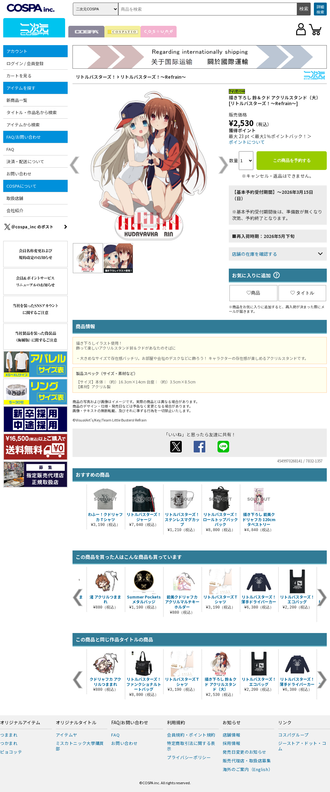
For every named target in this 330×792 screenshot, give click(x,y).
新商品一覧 (16, 100)
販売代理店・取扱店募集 (247, 760)
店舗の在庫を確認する (254, 254)
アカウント (16, 51)
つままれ (9, 735)
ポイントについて (247, 142)
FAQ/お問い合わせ (23, 137)
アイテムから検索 (23, 125)
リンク (285, 723)
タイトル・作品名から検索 (31, 112)
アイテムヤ (66, 735)
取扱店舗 (14, 198)
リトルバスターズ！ (96, 77)
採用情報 (231, 743)
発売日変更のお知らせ (245, 752)
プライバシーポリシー (189, 757)
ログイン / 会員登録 (25, 63)
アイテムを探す (20, 88)
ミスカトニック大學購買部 (80, 746)
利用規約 (176, 723)
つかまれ (9, 743)
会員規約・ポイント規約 (191, 735)
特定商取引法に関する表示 (191, 746)
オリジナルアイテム (20, 723)
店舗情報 (231, 735)
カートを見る (19, 76)
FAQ (10, 149)
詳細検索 (320, 9)
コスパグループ (293, 735)
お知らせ (232, 723)
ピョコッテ (11, 752)
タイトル (302, 292)
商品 (253, 292)
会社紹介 (14, 210)
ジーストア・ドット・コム (302, 746)
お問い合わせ (19, 174)
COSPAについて (21, 186)
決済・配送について (25, 161)
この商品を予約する (292, 160)
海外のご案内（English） (248, 769)
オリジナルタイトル (76, 723)
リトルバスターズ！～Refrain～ (153, 77)
